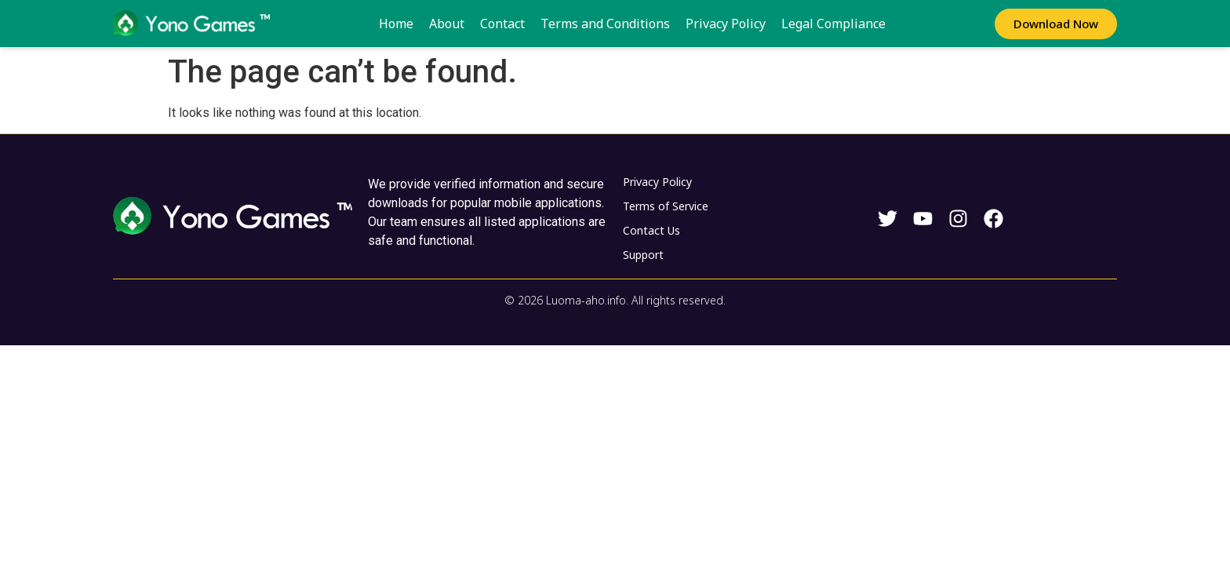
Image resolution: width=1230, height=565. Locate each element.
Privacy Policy (726, 23)
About (446, 23)
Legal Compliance (833, 23)
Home (396, 23)
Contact (502, 23)
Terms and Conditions (605, 23)
